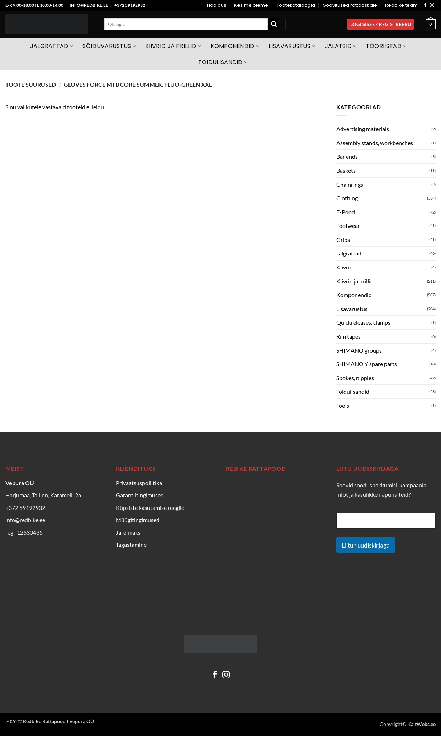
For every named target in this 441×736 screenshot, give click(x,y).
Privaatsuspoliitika (139, 482)
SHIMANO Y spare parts (366, 363)
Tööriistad (386, 46)
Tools (342, 405)
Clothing (347, 198)
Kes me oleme (251, 5)
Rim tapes (348, 336)
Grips (343, 239)
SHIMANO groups (359, 350)
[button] (380, 24)
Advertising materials (362, 128)
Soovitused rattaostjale (350, 5)
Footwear (348, 225)
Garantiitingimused (140, 495)
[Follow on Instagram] (432, 5)
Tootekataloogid (295, 5)
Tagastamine (131, 544)
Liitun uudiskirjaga (366, 545)
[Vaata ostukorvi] (431, 24)
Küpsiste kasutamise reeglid (150, 507)
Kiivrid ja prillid (173, 46)
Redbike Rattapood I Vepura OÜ (58, 721)
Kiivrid (344, 267)
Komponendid (234, 46)
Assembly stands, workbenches (374, 142)
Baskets (346, 170)
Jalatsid (341, 46)
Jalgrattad (52, 46)
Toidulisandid (223, 62)
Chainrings (349, 184)
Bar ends (347, 156)
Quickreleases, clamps (363, 322)
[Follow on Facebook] (425, 5)
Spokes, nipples (355, 377)
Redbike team (401, 5)
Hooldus (216, 5)
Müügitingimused (138, 519)
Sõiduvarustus (109, 46)
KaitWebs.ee (421, 724)
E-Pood (345, 212)
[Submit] (274, 24)
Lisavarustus (292, 46)
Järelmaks (128, 532)
